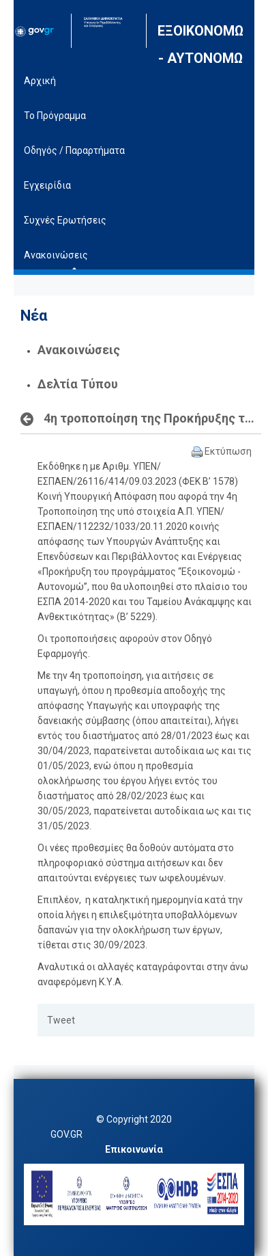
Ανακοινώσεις (79, 350)
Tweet (61, 1020)
